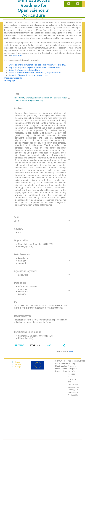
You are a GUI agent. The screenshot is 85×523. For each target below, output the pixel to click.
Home (17, 362)
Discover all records (13, 77)
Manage (18, 366)
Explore (18, 364)
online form (16, 55)
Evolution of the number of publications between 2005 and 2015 (37, 64)
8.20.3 (71, 351)
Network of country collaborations (24, 70)
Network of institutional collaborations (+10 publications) (35, 72)
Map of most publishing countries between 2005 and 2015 (34, 67)
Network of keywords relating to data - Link (28, 75)
